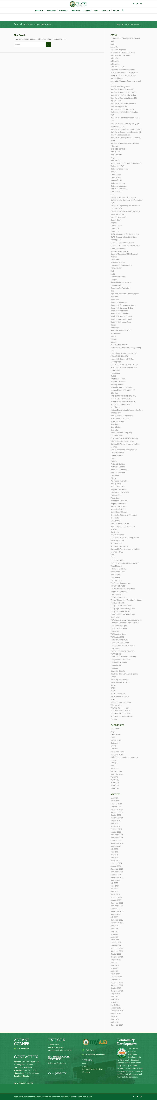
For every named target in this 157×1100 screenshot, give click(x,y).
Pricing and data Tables (119, 481)
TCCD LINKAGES (117, 560)
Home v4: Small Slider (119, 311)
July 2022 (114, 917)
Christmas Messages (119, 186)
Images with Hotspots (119, 345)
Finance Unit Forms (118, 277)
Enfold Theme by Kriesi (85, 1096)
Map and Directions (118, 382)
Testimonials (115, 574)
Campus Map (116, 175)
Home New (115, 299)
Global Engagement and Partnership (124, 757)
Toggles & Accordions (119, 592)
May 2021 (114, 934)
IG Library (86, 1072)
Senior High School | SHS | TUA (123, 526)
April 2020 (114, 971)
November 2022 (117, 906)
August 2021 (115, 926)
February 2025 (116, 829)
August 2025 (115, 821)
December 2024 (117, 835)
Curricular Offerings (118, 248)
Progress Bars (116, 495)
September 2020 (117, 957)
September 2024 (117, 843)
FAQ (112, 271)
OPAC (84, 1064)
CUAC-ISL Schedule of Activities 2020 (125, 246)
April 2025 (114, 823)
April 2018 (114, 1022)
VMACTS (114, 777)
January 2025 (116, 832)
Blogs (113, 158)
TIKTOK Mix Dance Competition (123, 589)
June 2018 (114, 1019)
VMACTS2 (115, 783)
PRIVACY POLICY (118, 487)
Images (113, 760)
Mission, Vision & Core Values (122, 416)
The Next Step (116, 580)
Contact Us (115, 228)
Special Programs (117, 535)
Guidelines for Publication (120, 288)
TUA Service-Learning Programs (123, 645)
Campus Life (115, 734)
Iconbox (114, 339)
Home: (113, 325)
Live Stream (115, 373)
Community (115, 743)
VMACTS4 (115, 788)
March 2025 (115, 826)
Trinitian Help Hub (117, 603)
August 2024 (115, 846)
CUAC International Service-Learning (125, 234)
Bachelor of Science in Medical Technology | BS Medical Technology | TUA (125, 112)
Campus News (53, 1045)
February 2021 (116, 943)
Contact (113, 223)
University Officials (118, 671)
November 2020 (117, 951)
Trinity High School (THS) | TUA (123, 609)
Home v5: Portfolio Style (120, 314)
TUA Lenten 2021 (117, 637)
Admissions (115, 58)
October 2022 (116, 909)
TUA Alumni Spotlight (119, 626)
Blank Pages (115, 152)
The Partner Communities (120, 583)
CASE (113, 737)
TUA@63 (114, 668)
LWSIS (113, 376)
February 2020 (116, 977)
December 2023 (117, 869)
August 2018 (115, 1014)
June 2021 (114, 931)
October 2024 (116, 841)
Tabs (112, 555)
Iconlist (113, 342)
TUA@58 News (116, 665)
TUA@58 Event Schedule (120, 660)
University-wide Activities (120, 682)
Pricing (113, 478)
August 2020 (115, 960)
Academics (115, 729)
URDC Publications (118, 694)
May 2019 (114, 1002)
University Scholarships (119, 680)
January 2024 (116, 866)
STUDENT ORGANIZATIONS (122, 716)
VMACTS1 (115, 780)
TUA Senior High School (120, 643)
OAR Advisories (117, 436)
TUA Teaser (115, 648)
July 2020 (114, 963)
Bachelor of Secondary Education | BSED (126, 129)
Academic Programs (118, 50)
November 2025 (117, 812)
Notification (115, 430)
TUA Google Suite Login (95, 1054)
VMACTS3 (115, 786)
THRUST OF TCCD (118, 586)
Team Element (116, 566)
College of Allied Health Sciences (123, 197)
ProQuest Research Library (92, 1069)
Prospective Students (119, 501)
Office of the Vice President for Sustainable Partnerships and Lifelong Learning (125, 444)
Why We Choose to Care (120, 708)
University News (117, 774)
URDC (113, 685)
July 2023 (114, 883)
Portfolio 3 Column (118, 467)
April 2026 (114, 798)
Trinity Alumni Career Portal (121, 606)
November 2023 (117, 872)
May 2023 (114, 889)
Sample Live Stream (118, 506)
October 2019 (116, 988)
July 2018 (114, 1016)
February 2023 (116, 897)
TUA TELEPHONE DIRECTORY (123, 651)
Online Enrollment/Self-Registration (124, 450)
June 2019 (114, 999)
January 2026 (116, 807)
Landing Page (116, 362)
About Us (114, 47)
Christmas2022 (116, 192)
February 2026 (116, 804)
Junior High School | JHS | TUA (122, 359)
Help (112, 291)
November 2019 (117, 985)
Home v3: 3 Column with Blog (122, 308)
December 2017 (117, 1025)
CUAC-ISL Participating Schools (123, 243)
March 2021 (115, 940)
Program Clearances (118, 489)
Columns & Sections (118, 217)
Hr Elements (115, 333)
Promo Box (115, 498)
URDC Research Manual (120, 696)
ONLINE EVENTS (117, 453)
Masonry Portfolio (117, 384)
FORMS (114, 719)
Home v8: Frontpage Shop (121, 322)
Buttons (113, 172)
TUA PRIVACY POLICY (120, 640)
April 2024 (114, 858)
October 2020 (116, 954)
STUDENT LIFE (117, 543)
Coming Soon (116, 220)
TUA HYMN (115, 631)
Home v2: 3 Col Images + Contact (123, 305)
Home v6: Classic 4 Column (121, 316)
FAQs (113, 274)
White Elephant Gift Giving (121, 702)
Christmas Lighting (118, 183)
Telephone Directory (118, 569)
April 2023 (114, 892)
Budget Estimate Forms (119, 169)
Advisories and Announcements (123, 70)
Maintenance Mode (118, 379)
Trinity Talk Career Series (120, 611)
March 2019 (115, 1005)
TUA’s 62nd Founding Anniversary (123, 657)
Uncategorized (116, 771)
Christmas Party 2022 (119, 189)
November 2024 (117, 838)
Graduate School (117, 285)
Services (114, 529)
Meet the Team (116, 407)
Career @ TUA (116, 180)
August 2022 (115, 914)
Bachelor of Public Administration (123, 95)
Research (114, 769)
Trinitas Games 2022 (118, 597)
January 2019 (116, 1008)
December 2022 (117, 903)
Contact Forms (116, 226)
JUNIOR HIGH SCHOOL (120, 356)
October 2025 (116, 815)
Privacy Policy (116, 484)
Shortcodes (115, 532)
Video (113, 699)
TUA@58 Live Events (119, 662)
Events (113, 746)
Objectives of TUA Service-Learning (124, 438)
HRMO (113, 336)
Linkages (114, 763)
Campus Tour (116, 177)
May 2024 (114, 855)
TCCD (113, 558)
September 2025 (117, 818)
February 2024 (116, 863)
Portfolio (114, 461)
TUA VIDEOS (116, 654)
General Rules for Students (121, 282)
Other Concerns (117, 455)
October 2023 (116, 875)
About (113, 44)
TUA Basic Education (119, 628)
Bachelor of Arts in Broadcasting (123, 89)
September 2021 (117, 923)
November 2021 (117, 920)
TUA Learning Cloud (118, 634)
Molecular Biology (117, 421)
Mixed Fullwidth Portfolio (120, 418)
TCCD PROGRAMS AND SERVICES (125, 563)
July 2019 (114, 997)
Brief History (115, 160)
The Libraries (116, 577)
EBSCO (85, 1066)
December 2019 (117, 982)
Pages (113, 458)
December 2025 (117, 809)
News (113, 766)
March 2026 (115, 801)
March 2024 (115, 860)
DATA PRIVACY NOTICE (120, 251)
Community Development (126, 1042)
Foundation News (117, 751)
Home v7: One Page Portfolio (122, 319)
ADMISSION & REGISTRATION (123, 53)
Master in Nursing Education (121, 387)
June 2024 (114, 852)
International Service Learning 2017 (124, 353)
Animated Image (117, 78)
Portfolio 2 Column (118, 464)
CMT (112, 194)
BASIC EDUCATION (118, 149)
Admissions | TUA (117, 67)
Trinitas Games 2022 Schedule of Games (126, 600)
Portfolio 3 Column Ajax (119, 470)
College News (116, 740)
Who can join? (116, 705)
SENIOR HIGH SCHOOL (120, 524)
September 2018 (117, 1011)
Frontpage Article (117, 754)
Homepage (115, 328)
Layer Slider (115, 370)
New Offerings (116, 427)
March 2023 (115, 894)
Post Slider (115, 475)
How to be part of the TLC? (121, 331)
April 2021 (114, 937)
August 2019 (115, 994)
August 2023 (115, 880)
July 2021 (114, 929)
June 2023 (114, 886)
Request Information (118, 504)
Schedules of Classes (119, 512)
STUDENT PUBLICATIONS (121, 714)
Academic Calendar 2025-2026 (60, 1050)
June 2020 (114, 965)
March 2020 (115, 974)
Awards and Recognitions (120, 87)
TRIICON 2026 (116, 594)
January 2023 (116, 900)
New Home (115, 424)
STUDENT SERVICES (119, 546)
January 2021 (116, 945)
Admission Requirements (120, 55)
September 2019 (117, 991)
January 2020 (116, 979)
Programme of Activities (120, 492)
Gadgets (114, 280)
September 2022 (117, 911)
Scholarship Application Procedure (124, 515)
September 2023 (117, 877)
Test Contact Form (117, 572)
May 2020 (114, 968)
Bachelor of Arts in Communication (124, 92)
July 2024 (114, 849)
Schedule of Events (118, 509)
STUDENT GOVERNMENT (121, 711)
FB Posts (114, 749)
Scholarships (115, 518)
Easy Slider (115, 260)
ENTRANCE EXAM (118, 262)
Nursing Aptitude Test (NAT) (121, 433)
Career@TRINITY (57, 1073)
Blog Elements (116, 155)
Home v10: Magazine (119, 302)
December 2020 (117, 948)
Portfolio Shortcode (118, 472)
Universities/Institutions (57, 1063)
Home (127, 24)
